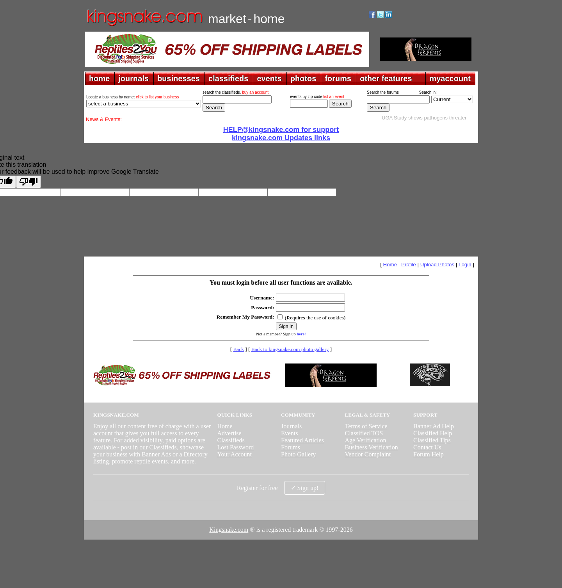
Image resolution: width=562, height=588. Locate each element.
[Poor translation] (28, 181)
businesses (178, 78)
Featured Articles (302, 440)
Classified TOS (364, 433)
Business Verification (371, 447)
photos (303, 78)
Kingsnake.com (228, 529)
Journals (291, 426)
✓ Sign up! (305, 488)
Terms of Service (366, 426)
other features (386, 78)
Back (238, 349)
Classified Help (432, 433)
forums (338, 78)
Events (289, 433)
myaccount (450, 78)
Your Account (234, 454)
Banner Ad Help (433, 426)
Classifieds (230, 440)
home (99, 78)
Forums (290, 447)
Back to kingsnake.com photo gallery (290, 349)
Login (465, 264)
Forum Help (428, 454)
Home (390, 264)
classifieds (228, 78)
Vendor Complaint (368, 454)
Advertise (229, 433)
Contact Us (427, 447)
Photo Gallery (298, 454)
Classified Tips (432, 440)
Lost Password (235, 447)
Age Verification (365, 440)
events (269, 78)
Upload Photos (437, 264)
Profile (408, 264)
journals (133, 78)
